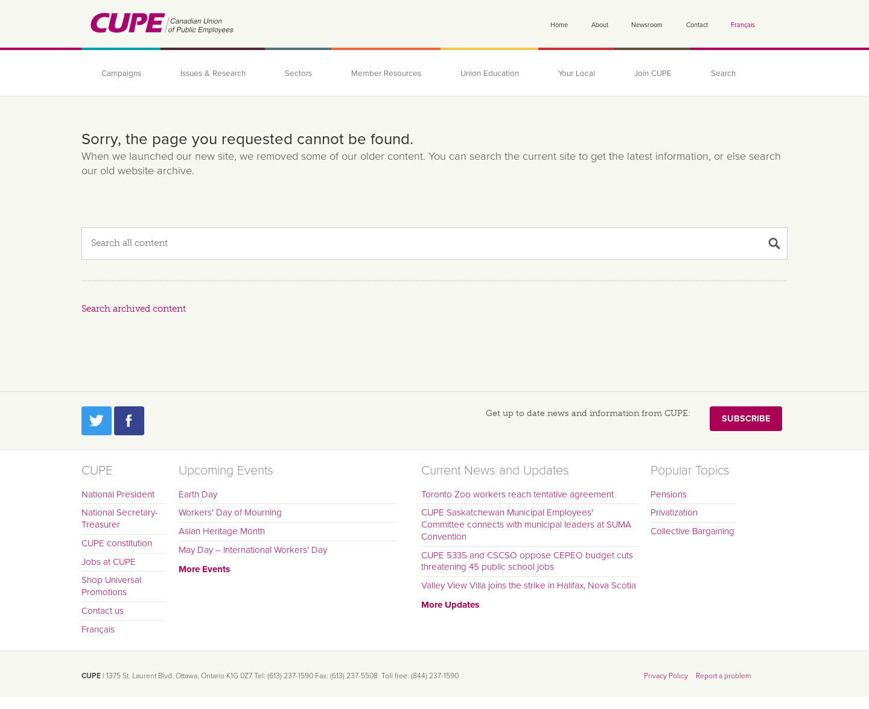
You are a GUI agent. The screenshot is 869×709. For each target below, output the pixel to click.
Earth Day (198, 494)
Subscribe (746, 419)
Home (559, 25)
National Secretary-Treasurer (119, 518)
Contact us (102, 610)
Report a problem (723, 676)
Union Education (489, 73)
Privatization (674, 512)
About (599, 25)
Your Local (576, 73)
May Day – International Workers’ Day (253, 549)
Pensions (669, 494)
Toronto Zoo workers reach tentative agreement (517, 494)
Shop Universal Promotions (111, 586)
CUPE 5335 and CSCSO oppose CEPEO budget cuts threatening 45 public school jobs (527, 561)
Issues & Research (213, 73)
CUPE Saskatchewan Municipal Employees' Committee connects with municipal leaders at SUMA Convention (526, 524)
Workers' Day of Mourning (230, 512)
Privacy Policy (666, 676)
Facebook (129, 420)
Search (723, 73)
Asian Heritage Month (222, 531)
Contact (697, 25)
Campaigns (121, 73)
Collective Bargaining (692, 531)
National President (117, 494)
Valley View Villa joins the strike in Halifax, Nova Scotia (528, 585)
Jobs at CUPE (108, 561)
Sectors (298, 73)
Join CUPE (653, 73)
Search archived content (133, 308)
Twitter (96, 420)
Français (743, 25)
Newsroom (647, 25)
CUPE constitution (116, 543)
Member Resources (386, 73)
